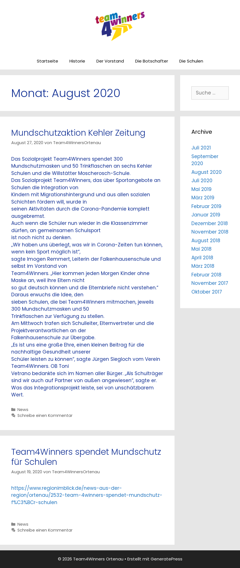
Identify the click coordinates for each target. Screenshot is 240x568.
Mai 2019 (201, 189)
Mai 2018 (201, 249)
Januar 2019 (205, 214)
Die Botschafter (151, 61)
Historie (77, 61)
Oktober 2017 (206, 291)
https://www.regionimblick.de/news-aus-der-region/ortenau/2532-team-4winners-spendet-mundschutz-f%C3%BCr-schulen (86, 495)
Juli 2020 (201, 180)
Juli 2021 (201, 147)
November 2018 (209, 231)
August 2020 (206, 172)
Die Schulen (191, 61)
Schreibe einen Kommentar (45, 415)
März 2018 (202, 266)
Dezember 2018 (209, 223)
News (22, 409)
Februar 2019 (206, 206)
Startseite (47, 61)
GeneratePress (166, 559)
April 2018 (202, 257)
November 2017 (209, 283)
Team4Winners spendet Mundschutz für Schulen (86, 457)
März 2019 (202, 197)
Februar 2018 (206, 274)
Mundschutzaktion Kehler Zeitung (78, 133)
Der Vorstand (110, 61)
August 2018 (205, 240)
